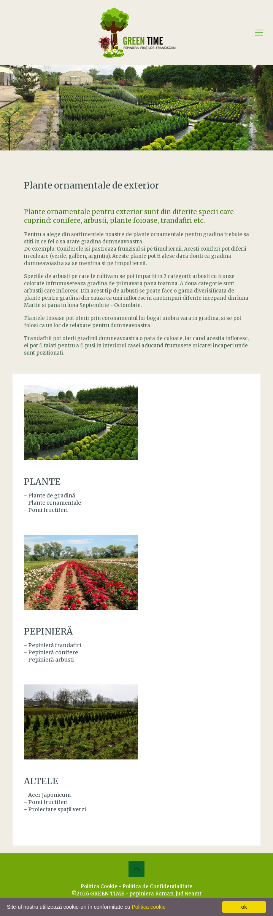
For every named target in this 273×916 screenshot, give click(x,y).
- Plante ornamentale (52, 502)
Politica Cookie (99, 886)
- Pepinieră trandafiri (52, 645)
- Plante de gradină (49, 495)
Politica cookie (149, 907)
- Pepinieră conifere (51, 652)
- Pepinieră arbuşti (49, 659)
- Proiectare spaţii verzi (55, 809)
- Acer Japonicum (47, 794)
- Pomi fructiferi (46, 510)
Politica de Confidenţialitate (157, 886)
